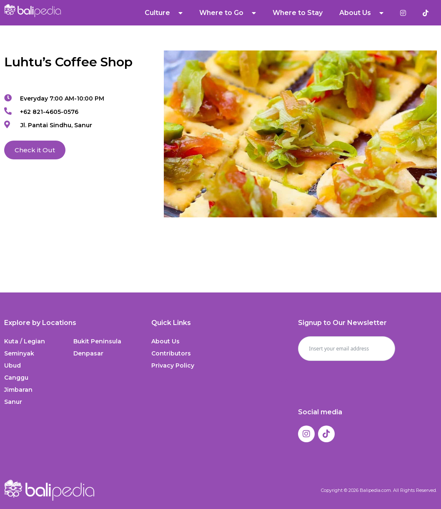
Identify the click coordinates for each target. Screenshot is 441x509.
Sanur (13, 402)
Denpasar (88, 353)
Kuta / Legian (24, 341)
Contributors (171, 353)
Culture (164, 13)
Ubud (12, 365)
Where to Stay (298, 13)
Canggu (16, 377)
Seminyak (19, 353)
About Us (361, 13)
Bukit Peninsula (97, 341)
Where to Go (227, 13)
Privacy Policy (172, 365)
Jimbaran (18, 389)
